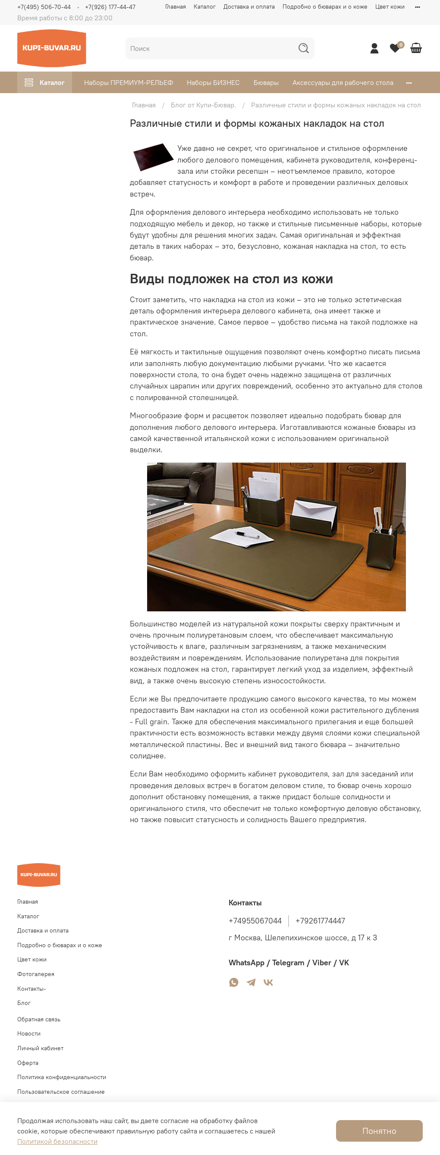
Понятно (379, 1130)
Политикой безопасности (57, 1141)
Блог (24, 1003)
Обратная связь (38, 1019)
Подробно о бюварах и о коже (325, 6)
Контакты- (31, 988)
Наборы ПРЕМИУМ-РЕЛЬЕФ (128, 82)
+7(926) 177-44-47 (110, 7)
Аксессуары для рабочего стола (342, 82)
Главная (175, 6)
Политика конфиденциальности (61, 1077)
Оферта (27, 1063)
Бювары (266, 82)
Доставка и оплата (249, 6)
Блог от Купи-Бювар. (203, 104)
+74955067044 (255, 921)
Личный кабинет (40, 1048)
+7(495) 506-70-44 (44, 7)
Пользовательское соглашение (61, 1092)
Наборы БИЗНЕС (213, 82)
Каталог (205, 6)
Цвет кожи (390, 6)
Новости (29, 1033)
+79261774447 (320, 921)
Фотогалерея (35, 974)
